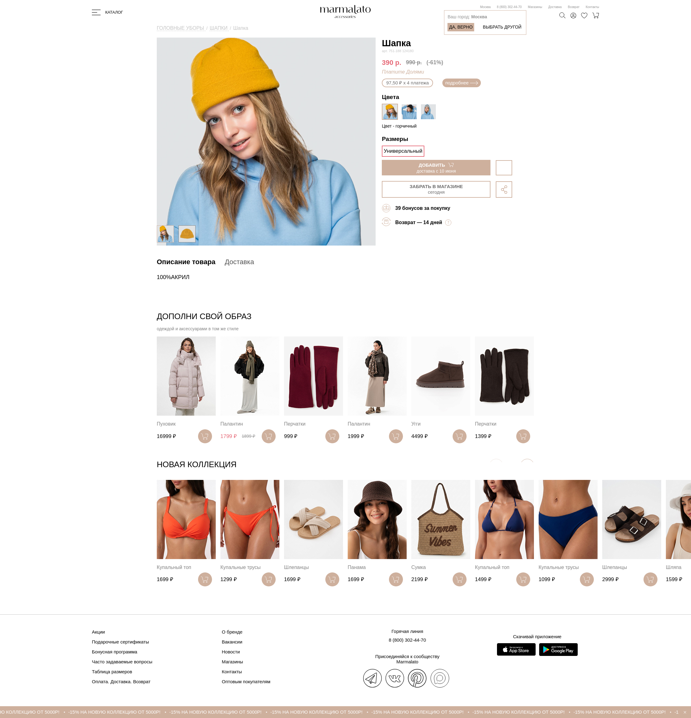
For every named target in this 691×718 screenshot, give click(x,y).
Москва (485, 7)
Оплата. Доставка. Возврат (121, 681)
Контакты (592, 7)
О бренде (232, 631)
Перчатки (294, 424)
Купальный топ (174, 567)
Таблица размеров (112, 671)
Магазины (535, 7)
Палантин (231, 424)
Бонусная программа (114, 651)
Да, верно (461, 27)
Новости (231, 651)
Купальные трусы (240, 567)
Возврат (574, 7)
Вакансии (232, 641)
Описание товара (186, 262)
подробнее (461, 82)
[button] (527, 466)
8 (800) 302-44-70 (509, 7)
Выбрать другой (502, 27)
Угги (416, 424)
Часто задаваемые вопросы (122, 661)
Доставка (555, 7)
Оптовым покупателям (246, 681)
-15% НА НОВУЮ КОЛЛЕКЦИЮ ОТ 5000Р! (128, 712)
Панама (357, 567)
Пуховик (166, 424)
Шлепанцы (296, 567)
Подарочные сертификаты (120, 641)
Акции (98, 631)
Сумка (418, 567)
